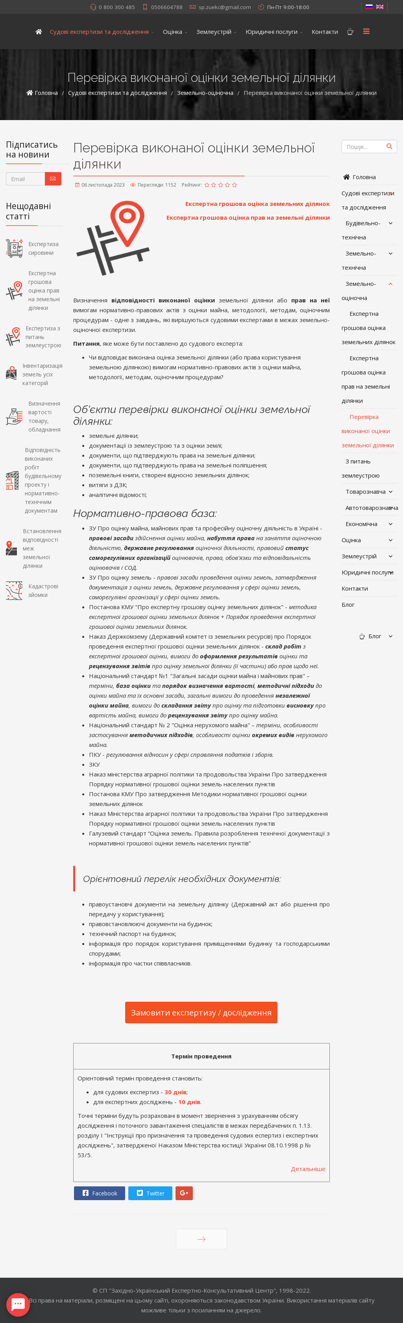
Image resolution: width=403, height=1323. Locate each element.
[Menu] (366, 31)
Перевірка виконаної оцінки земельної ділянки (368, 431)
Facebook (99, 1193)
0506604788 (167, 7)
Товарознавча (366, 491)
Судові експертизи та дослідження (99, 31)
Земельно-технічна (359, 260)
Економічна (361, 524)
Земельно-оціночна (359, 291)
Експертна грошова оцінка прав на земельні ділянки (248, 217)
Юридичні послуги (272, 31)
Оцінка (172, 31)
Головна (359, 177)
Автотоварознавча (371, 507)
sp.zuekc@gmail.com (225, 7)
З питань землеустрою (361, 468)
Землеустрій (213, 31)
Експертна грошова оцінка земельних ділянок (257, 204)
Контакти (325, 31)
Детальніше (308, 1169)
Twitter (150, 1193)
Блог (348, 604)
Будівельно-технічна (361, 230)
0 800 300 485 (117, 7)
